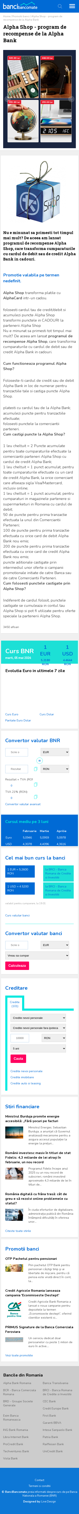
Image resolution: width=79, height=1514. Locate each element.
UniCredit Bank (53, 1451)
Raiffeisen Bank (53, 1444)
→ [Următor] (71, 99)
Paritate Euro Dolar (18, 720)
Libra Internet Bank (16, 1437)
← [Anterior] (7, 99)
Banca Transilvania (55, 1383)
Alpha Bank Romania (17, 1383)
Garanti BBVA (52, 1423)
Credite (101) (15, 1004)
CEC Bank (49, 1401)
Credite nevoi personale (27, 1071)
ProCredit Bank (13, 1444)
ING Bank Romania (15, 1430)
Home (6, 16)
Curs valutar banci (17, 915)
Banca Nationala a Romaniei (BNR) (50, 1494)
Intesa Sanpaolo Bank (57, 1430)
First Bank (49, 1416)
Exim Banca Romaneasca (11, 1418)
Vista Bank (10, 1458)
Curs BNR (19, 651)
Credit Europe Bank (56, 1409)
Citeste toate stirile (18, 1231)
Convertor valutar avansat (22, 804)
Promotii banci (20, 16)
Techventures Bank (16, 1451)
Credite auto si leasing (26, 1083)
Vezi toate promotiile (19, 1355)
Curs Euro (11, 714)
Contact (39, 1480)
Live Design (39, 1502)
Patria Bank (50, 1437)
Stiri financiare (22, 1106)
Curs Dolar (47, 714)
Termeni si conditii (40, 1486)
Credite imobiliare (22, 1077)
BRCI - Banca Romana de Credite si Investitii (57, 1392)
